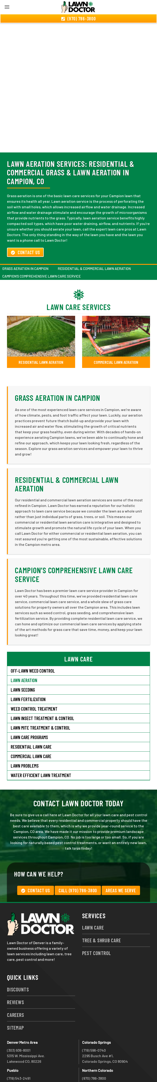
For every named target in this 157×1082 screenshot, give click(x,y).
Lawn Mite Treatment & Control (40, 703)
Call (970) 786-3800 (78, 865)
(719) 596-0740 (94, 1025)
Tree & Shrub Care (101, 915)
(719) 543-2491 (18, 1053)
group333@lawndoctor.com (105, 1070)
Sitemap (15, 1003)
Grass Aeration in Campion (25, 243)
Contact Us (25, 227)
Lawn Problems (25, 740)
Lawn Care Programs (29, 712)
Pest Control (96, 928)
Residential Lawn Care (31, 721)
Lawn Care (93, 902)
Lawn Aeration (24, 655)
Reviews (15, 977)
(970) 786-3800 (94, 1053)
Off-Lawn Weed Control (33, 646)
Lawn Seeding (23, 665)
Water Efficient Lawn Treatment (41, 750)
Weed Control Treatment (34, 684)
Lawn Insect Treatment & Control (42, 693)
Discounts (18, 964)
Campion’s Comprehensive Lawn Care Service (41, 251)
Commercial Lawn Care (31, 731)
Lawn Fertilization (28, 674)
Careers (15, 990)
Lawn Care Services (79, 282)
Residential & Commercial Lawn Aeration (94, 243)
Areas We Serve (121, 865)
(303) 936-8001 (18, 1025)
